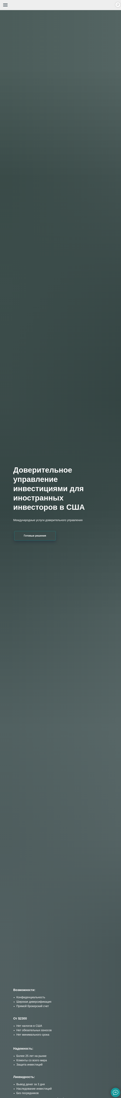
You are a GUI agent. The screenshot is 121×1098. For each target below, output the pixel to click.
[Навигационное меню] (5, 5)
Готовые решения (35, 535)
